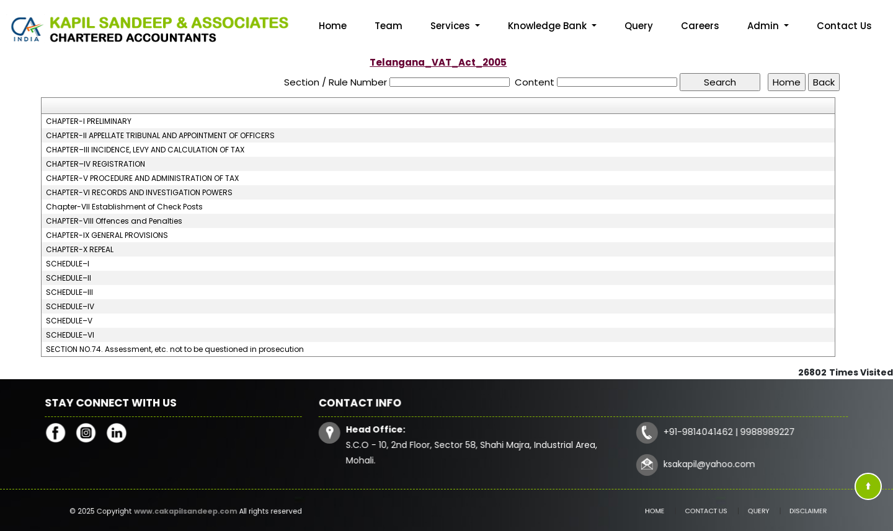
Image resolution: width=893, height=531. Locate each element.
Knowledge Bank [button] (548, 25)
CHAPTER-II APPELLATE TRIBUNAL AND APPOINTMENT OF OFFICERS (160, 136)
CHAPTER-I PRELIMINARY (88, 121)
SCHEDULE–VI (70, 335)
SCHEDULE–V (69, 321)
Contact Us (844, 25)
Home (333, 25)
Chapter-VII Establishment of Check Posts (124, 207)
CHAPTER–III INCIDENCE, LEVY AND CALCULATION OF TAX (145, 150)
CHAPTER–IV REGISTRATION (95, 164)
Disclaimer (787, 511)
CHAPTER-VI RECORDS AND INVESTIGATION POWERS (139, 193)
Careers (700, 25)
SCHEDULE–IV (70, 307)
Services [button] (451, 25)
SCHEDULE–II (68, 278)
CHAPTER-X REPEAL (79, 250)
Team (388, 25)
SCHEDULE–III (69, 292)
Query (638, 25)
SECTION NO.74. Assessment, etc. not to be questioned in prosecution (175, 349)
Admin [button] (764, 25)
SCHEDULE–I (67, 264)
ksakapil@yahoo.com (705, 463)
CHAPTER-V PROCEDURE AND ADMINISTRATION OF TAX (142, 178)
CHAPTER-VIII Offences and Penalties (114, 221)
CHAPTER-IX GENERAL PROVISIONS (107, 235)
